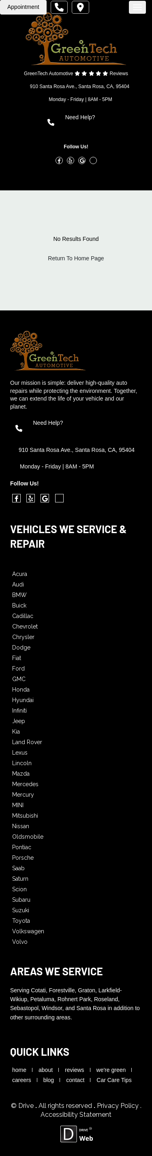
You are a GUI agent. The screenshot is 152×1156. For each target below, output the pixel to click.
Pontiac (21, 847)
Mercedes (25, 784)
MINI (18, 805)
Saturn (20, 878)
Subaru (21, 900)
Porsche (23, 857)
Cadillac (22, 616)
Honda (21, 689)
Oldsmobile (27, 836)
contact (75, 1080)
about (46, 1070)
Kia (16, 731)
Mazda (21, 773)
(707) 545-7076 (87, 126)
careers (21, 1080)
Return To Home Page (76, 258)
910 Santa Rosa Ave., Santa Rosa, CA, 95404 (79, 86)
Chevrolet (25, 626)
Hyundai (23, 700)
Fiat (16, 658)
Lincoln (22, 763)
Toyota (21, 921)
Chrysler (23, 637)
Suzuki (20, 910)
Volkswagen (28, 931)
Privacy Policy (118, 1106)
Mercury (23, 794)
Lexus (20, 752)
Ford (18, 668)
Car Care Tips (113, 1080)
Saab (18, 868)
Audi (18, 584)
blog (48, 1080)
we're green (111, 1070)
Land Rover (27, 742)
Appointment (23, 7)
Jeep (18, 721)
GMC (19, 679)
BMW (19, 595)
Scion (19, 889)
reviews (74, 1070)
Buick (19, 605)
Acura (19, 574)
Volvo (20, 942)
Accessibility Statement (76, 1114)
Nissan (20, 826)
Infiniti (19, 710)
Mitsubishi (25, 815)
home (19, 1070)
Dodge (21, 647)
